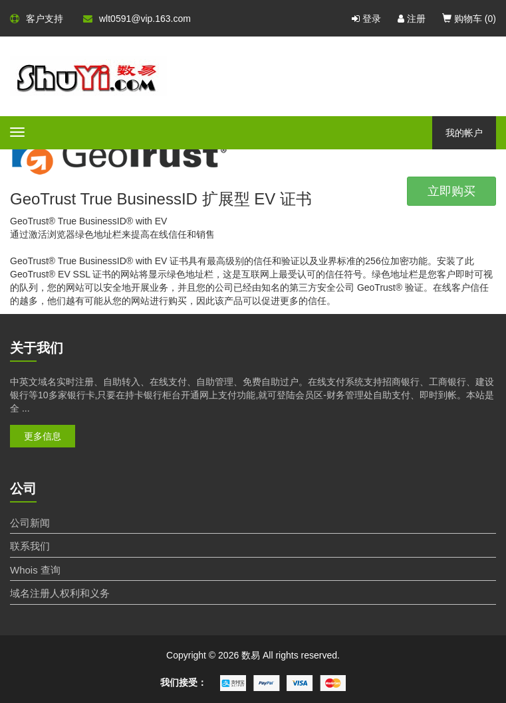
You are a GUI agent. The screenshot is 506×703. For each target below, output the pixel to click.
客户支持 (36, 18)
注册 (412, 18)
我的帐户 (464, 132)
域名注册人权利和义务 (60, 593)
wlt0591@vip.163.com (137, 18)
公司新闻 (30, 522)
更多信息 (42, 436)
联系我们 (30, 546)
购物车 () (469, 18)
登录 (366, 18)
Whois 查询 (35, 570)
